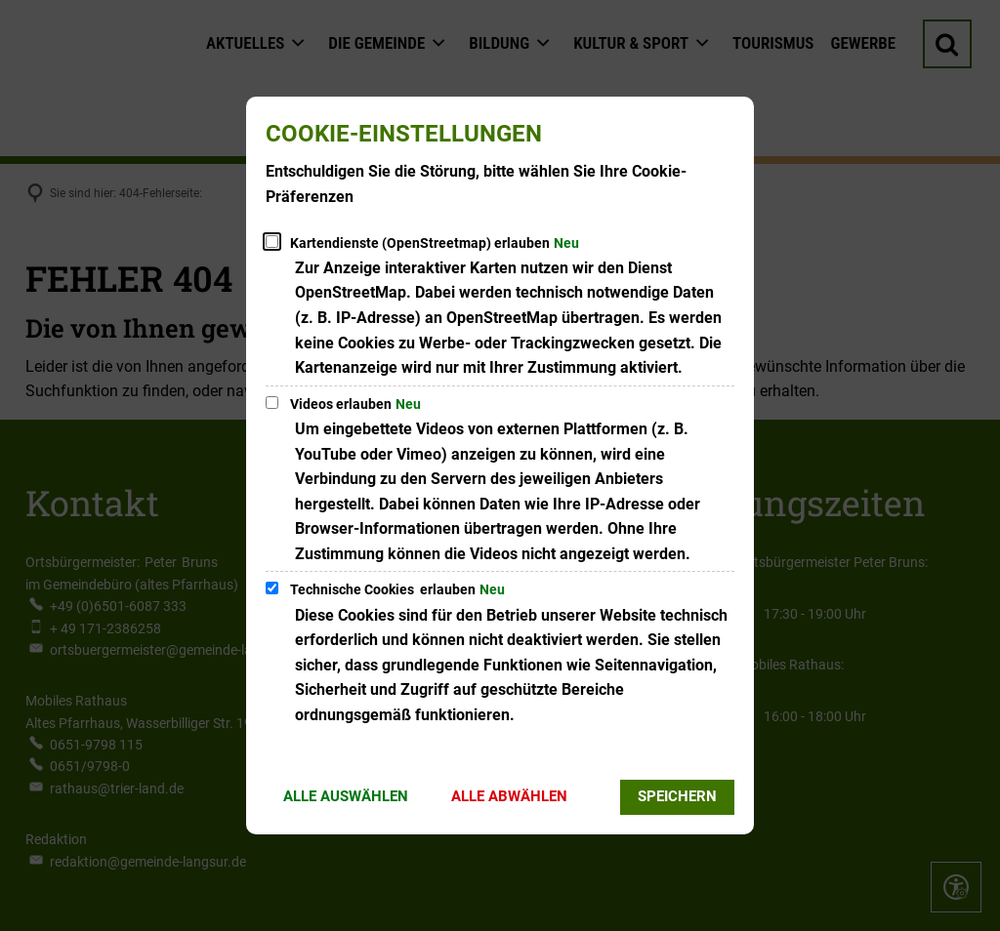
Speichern (677, 796)
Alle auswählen (345, 796)
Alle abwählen (509, 796)
